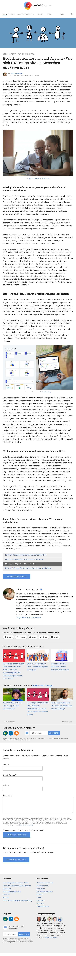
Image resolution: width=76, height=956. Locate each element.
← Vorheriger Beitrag (9, 721)
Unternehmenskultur (45, 895)
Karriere (39, 898)
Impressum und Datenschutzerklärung (17, 904)
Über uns (49, 14)
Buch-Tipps (40, 14)
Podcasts (20, 14)
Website (6, 785)
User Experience (42, 889)
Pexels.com (45, 178)
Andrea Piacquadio (34, 178)
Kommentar (8, 795)
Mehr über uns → (51, 941)
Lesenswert (41, 904)
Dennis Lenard (17, 73)
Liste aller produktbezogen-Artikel (16, 886)
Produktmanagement (45, 886)
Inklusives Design (42, 685)
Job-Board (30, 14)
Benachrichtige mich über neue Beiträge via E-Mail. (24, 833)
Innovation (41, 892)
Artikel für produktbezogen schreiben (17, 889)
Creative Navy (46, 392)
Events (39, 901)
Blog (5, 14)
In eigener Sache (43, 910)
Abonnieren (54, 733)
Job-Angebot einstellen (12, 895)
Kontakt (6, 901)
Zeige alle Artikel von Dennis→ (28, 617)
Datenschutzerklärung (26, 828)
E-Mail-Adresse (9, 775)
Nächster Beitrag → (67, 721)
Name (6, 765)
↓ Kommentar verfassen (17, 576)
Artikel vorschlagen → (16, 863)
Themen (11, 14)
